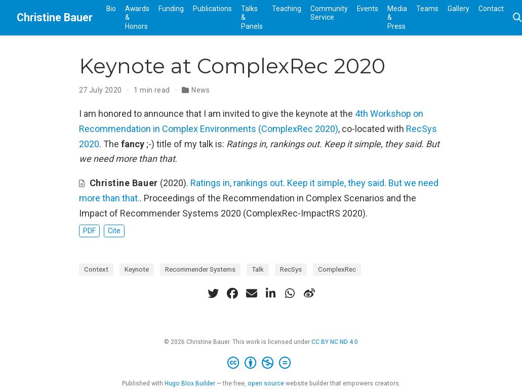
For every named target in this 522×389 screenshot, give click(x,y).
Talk (258, 269)
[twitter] (213, 293)
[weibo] (309, 293)
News (200, 90)
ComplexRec (337, 269)
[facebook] (232, 293)
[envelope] (251, 293)
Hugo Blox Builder (190, 383)
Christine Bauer (55, 17)
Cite (114, 231)
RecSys (291, 269)
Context (96, 269)
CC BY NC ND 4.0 (334, 341)
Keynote (137, 269)
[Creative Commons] (261, 363)
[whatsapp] (290, 293)
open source (266, 383)
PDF (89, 231)
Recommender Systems (200, 269)
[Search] (517, 18)
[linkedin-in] (270, 293)
